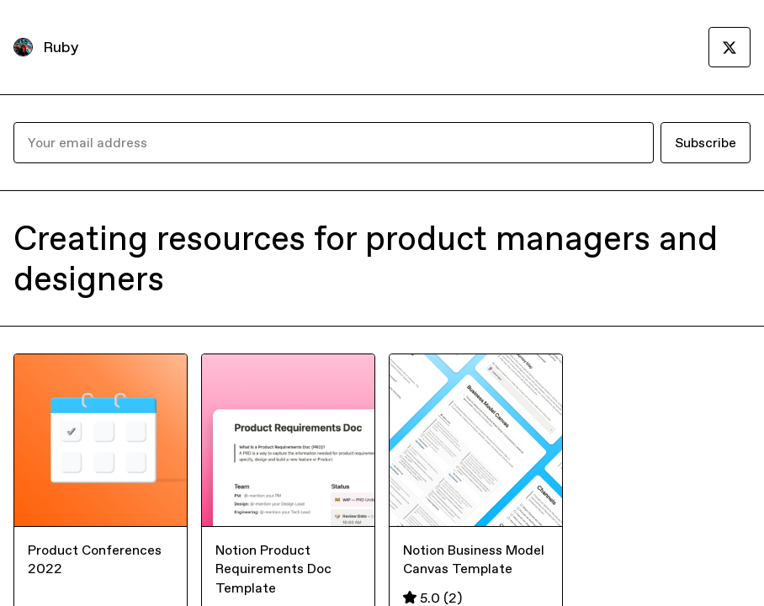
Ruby (60, 46)
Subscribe (705, 142)
